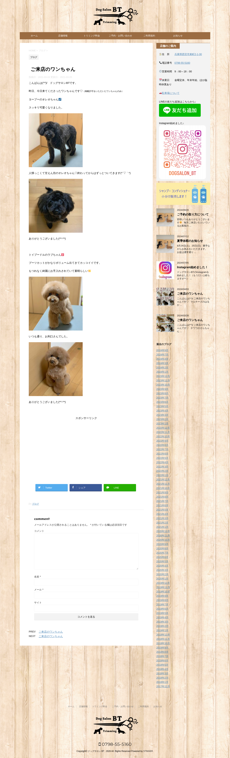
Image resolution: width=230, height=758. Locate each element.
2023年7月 (162, 397)
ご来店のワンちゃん (51, 631)
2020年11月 (163, 535)
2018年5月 (162, 664)
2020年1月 (162, 578)
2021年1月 (162, 527)
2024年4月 (162, 358)
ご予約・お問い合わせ (120, 35)
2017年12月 (163, 686)
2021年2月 (162, 522)
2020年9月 (162, 544)
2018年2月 (162, 677)
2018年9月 (162, 647)
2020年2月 (162, 574)
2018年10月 (163, 643)
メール (38, 589)
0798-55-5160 (182, 62)
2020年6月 (162, 557)
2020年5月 (162, 561)
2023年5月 (162, 406)
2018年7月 (162, 656)
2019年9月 (162, 595)
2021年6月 (162, 505)
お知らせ (178, 35)
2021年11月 (163, 483)
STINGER (148, 751)
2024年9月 (162, 350)
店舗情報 (63, 35)
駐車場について (171, 93)
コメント (39, 530)
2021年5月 (162, 509)
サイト (38, 602)
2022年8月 (162, 445)
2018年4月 (162, 669)
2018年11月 (163, 639)
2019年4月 (162, 617)
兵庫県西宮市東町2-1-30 (188, 54)
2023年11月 (163, 380)
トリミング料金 (92, 35)
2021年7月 (162, 501)
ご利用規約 (149, 35)
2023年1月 (162, 423)
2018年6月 (162, 660)
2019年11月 (163, 587)
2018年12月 (163, 634)
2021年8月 (162, 496)
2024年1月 (162, 371)
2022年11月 (163, 432)
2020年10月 (163, 539)
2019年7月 (162, 604)
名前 (37, 576)
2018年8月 (162, 651)
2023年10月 (163, 384)
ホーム (34, 35)
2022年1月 (162, 475)
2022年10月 (163, 436)
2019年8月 (162, 600)
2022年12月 (163, 427)
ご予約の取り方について (193, 214)
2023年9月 (162, 389)
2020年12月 (163, 531)
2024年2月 (162, 367)
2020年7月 (162, 552)
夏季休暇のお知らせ (190, 240)
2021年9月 (162, 492)
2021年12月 (163, 479)
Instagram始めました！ (192, 267)
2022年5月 (162, 458)
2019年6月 (162, 608)
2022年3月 (162, 466)
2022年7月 (162, 449)
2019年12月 (163, 583)
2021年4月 (162, 514)
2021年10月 (163, 488)
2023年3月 (162, 414)
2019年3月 (162, 621)
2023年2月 (162, 419)
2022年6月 (162, 453)
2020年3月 (162, 570)
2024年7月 (162, 354)
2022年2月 (162, 470)
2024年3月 (162, 363)
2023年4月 (162, 410)
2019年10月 (163, 591)
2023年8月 (162, 393)
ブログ (35, 504)
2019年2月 (162, 626)
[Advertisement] (86, 449)
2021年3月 (162, 518)
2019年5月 (162, 613)
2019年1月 (162, 630)
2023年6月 (162, 402)
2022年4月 (162, 462)
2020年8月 (162, 548)
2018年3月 (162, 673)
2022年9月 (162, 440)
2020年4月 (162, 565)
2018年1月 (162, 682)
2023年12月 (163, 376)
